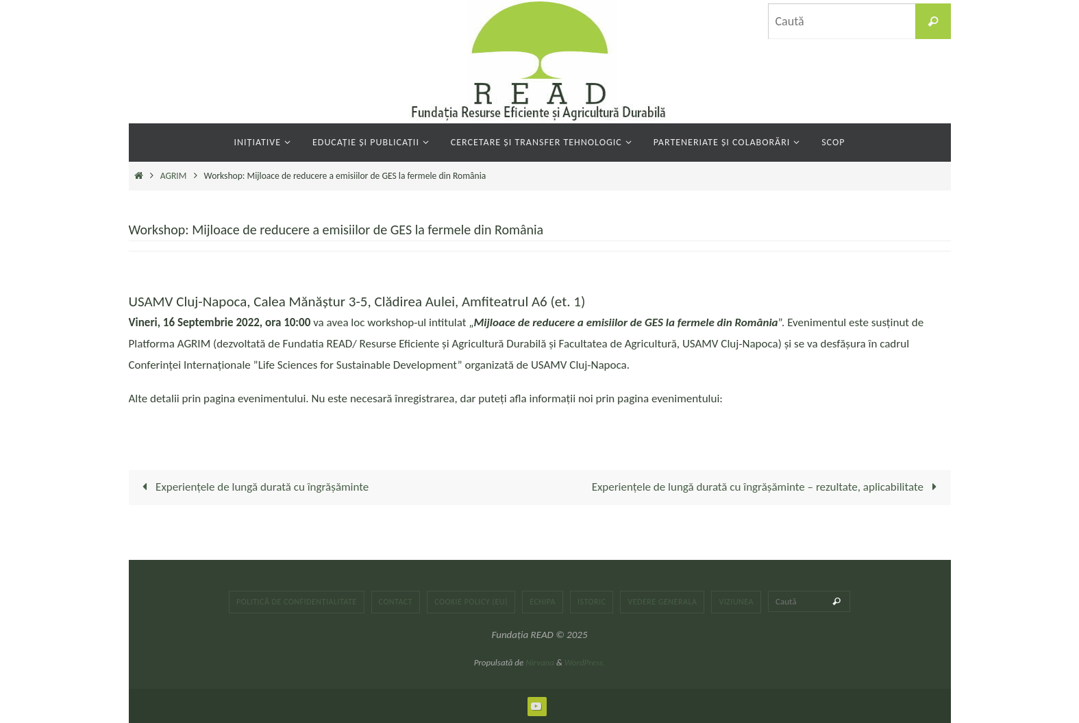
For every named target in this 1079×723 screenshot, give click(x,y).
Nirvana (539, 662)
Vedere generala (662, 601)
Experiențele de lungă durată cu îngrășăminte (253, 487)
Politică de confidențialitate (296, 601)
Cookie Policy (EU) (471, 601)
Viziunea (736, 601)
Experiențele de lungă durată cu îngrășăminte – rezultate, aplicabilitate (766, 487)
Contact (396, 601)
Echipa (543, 601)
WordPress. (585, 662)
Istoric (592, 601)
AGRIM (173, 176)
